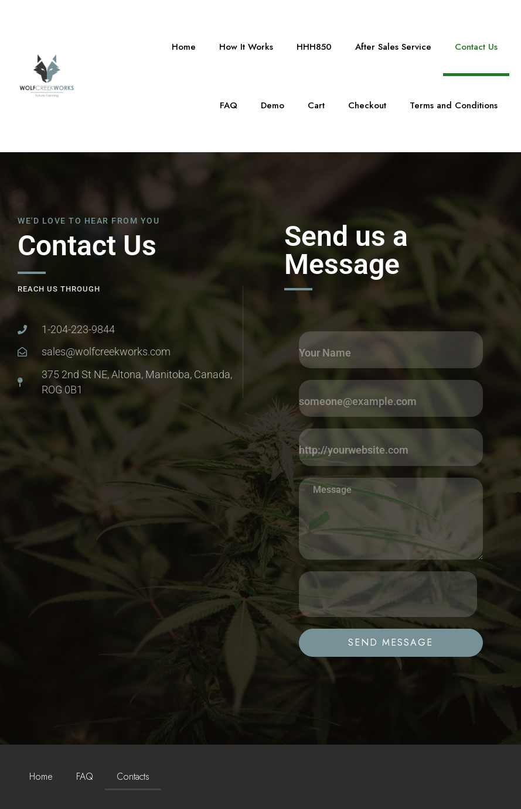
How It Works (246, 46)
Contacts (133, 776)
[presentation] (388, 594)
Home (184, 46)
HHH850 (314, 46)
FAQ (228, 105)
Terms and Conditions (454, 105)
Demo (272, 105)
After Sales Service (393, 46)
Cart (316, 105)
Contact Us (476, 46)
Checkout (367, 105)
